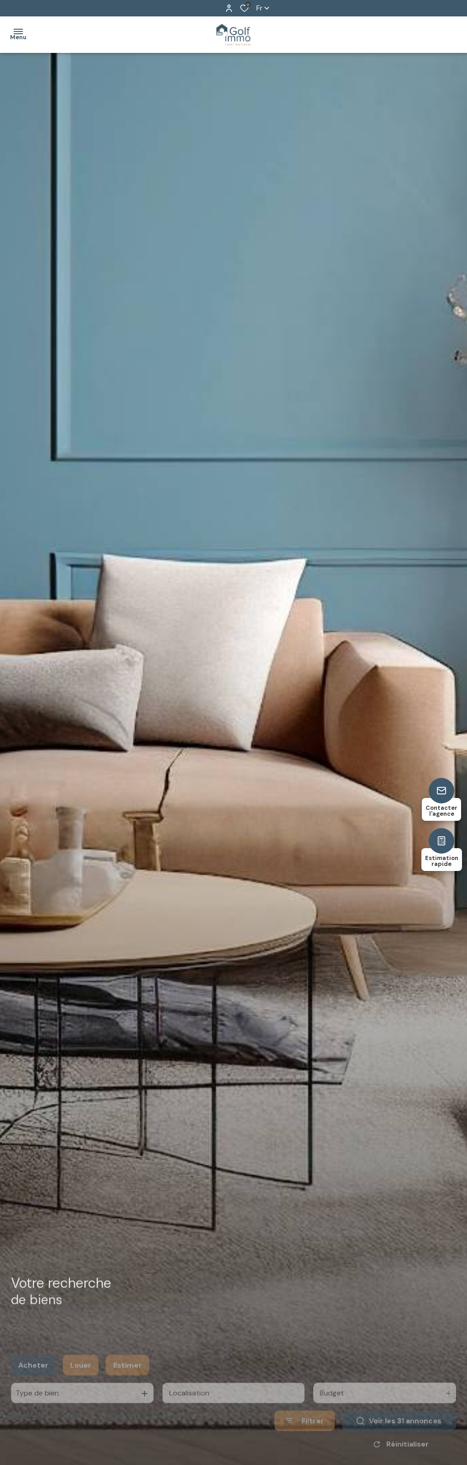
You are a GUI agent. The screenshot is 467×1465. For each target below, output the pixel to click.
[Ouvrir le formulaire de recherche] (305, 1435)
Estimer (127, 1380)
